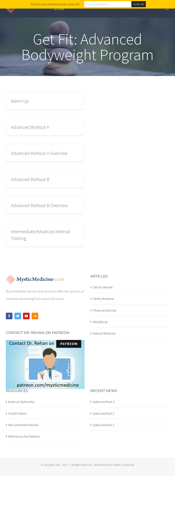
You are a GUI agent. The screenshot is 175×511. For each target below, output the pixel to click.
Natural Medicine (104, 333)
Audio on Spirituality (21, 402)
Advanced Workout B (30, 179)
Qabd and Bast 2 (103, 413)
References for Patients (24, 436)
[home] (35, 278)
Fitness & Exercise (104, 310)
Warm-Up (20, 101)
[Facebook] (9, 316)
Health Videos (17, 413)
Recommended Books (23, 425)
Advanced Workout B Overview (39, 205)
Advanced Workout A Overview (39, 153)
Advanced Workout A (30, 127)
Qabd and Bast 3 (103, 402)
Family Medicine (103, 299)
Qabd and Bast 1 (103, 425)
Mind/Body (100, 322)
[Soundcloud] (35, 316)
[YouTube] (26, 316)
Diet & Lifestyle (103, 287)
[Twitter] (17, 316)
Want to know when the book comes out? (55, 4)
